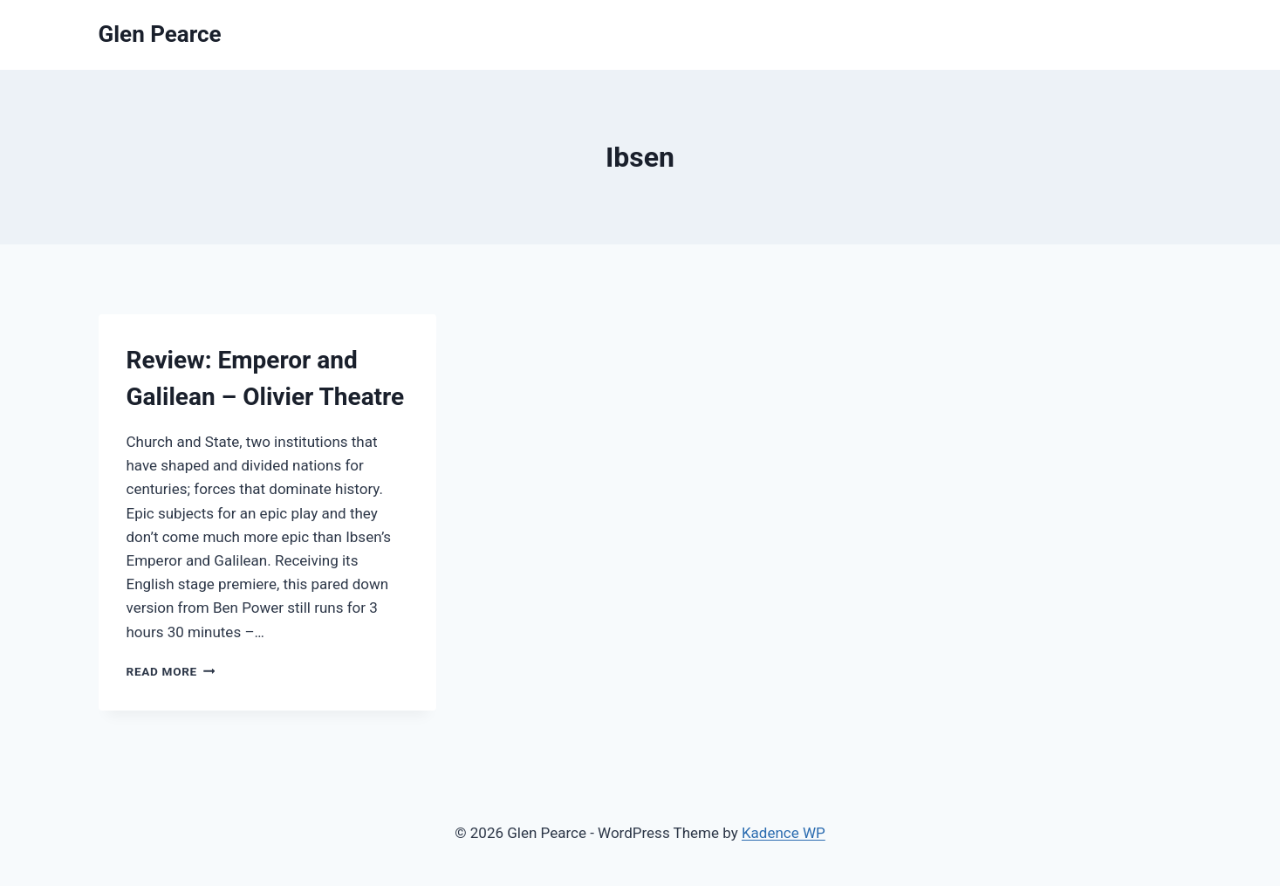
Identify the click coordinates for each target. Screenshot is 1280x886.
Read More (171, 671)
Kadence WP (783, 832)
